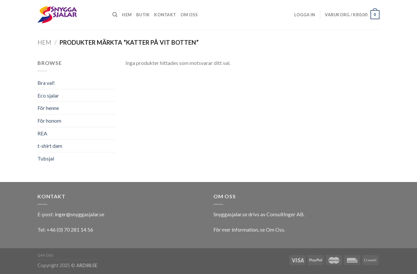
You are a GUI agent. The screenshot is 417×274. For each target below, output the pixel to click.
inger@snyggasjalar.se (79, 214)
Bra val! (46, 83)
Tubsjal (45, 158)
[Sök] (114, 14)
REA (42, 133)
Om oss (189, 14)
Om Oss (275, 229)
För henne (48, 108)
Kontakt (165, 14)
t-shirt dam (49, 146)
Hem (127, 14)
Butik (143, 14)
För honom (49, 120)
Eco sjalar (48, 95)
